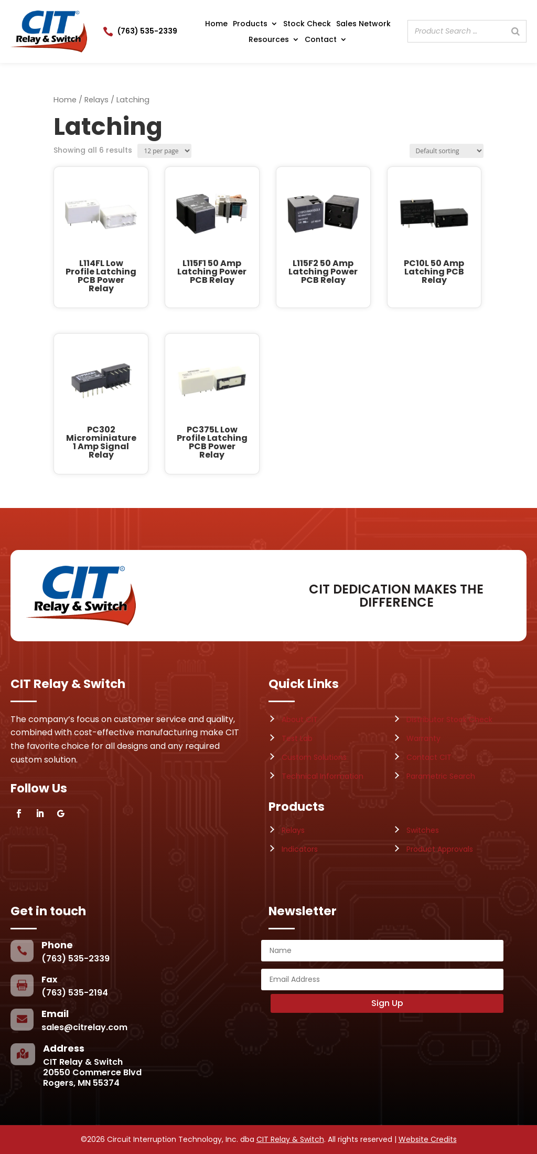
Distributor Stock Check (449, 719)
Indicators (300, 849)
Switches (422, 830)
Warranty (423, 738)
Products (250, 24)
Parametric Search (440, 776)
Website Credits (428, 1139)
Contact (321, 40)
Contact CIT (429, 757)
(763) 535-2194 (74, 993)
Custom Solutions (314, 757)
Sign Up (387, 1003)
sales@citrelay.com (84, 1027)
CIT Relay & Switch (290, 1139)
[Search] (515, 31)
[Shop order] (447, 151)
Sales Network (363, 24)
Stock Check (307, 24)
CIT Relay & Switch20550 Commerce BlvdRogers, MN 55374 (92, 1072)
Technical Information (322, 776)
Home (216, 24)
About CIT (300, 719)
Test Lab (297, 738)
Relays (96, 99)
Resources (269, 40)
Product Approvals (439, 849)
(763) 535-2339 (147, 31)
